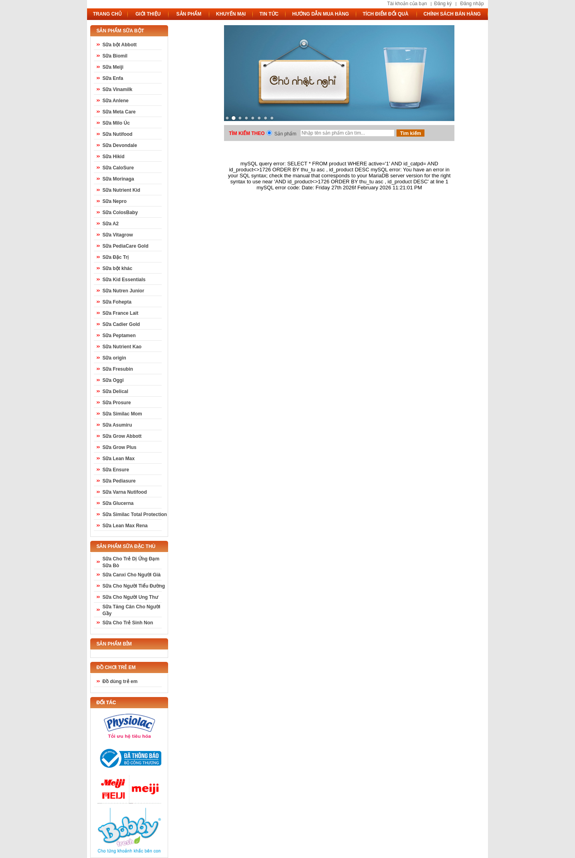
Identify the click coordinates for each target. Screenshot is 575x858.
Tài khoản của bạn (407, 3)
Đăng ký (443, 3)
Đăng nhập (472, 3)
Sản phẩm (285, 134)
